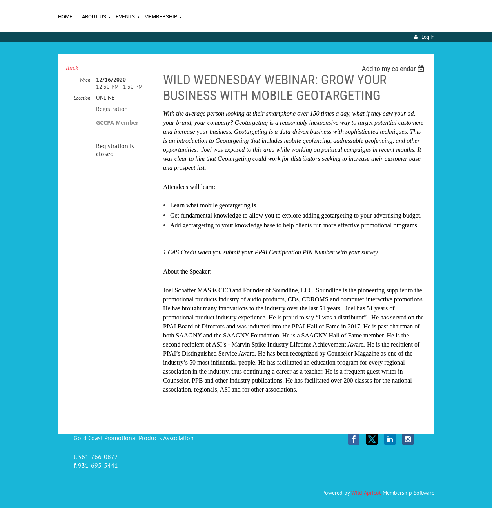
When (85, 80)
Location (82, 98)
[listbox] (394, 69)
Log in (427, 37)
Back (72, 68)
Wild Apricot (366, 492)
